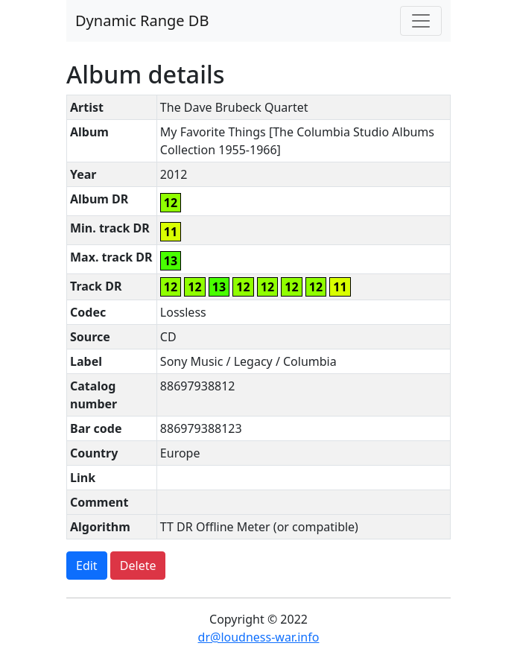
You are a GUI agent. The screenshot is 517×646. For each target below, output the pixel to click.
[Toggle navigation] (421, 21)
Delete (138, 565)
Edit (87, 565)
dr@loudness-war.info (259, 637)
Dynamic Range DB (142, 20)
